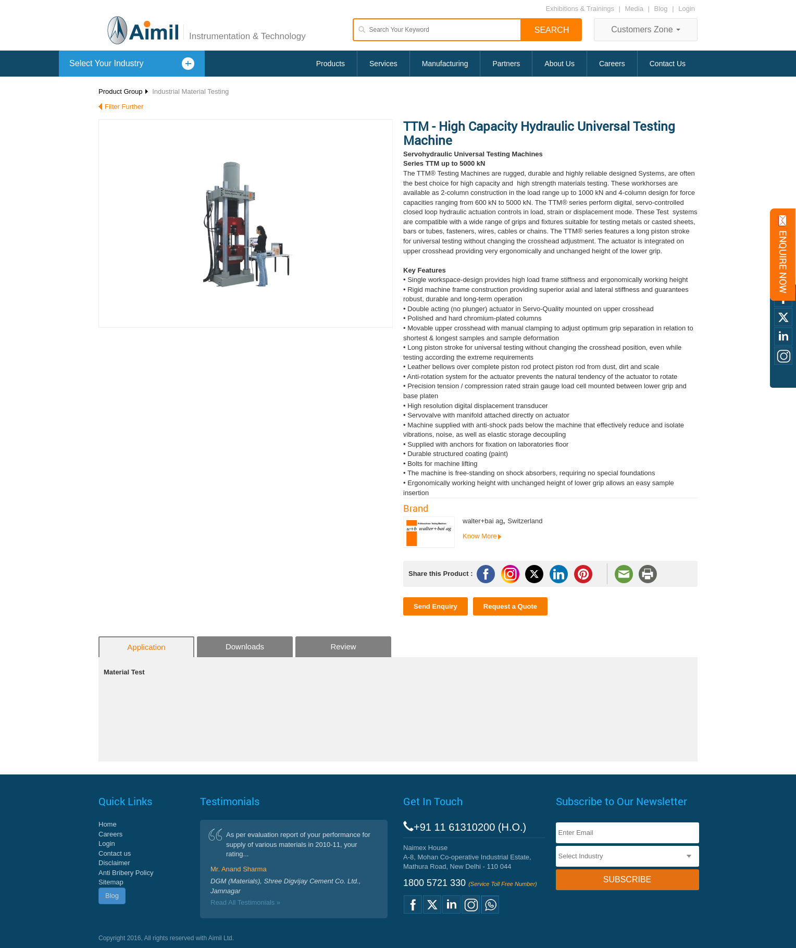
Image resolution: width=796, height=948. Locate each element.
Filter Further (124, 106)
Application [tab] (146, 647)
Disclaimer (114, 863)
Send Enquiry (435, 606)
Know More (480, 536)
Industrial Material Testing (190, 91)
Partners (506, 63)
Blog (661, 9)
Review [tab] (343, 646)
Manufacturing (445, 63)
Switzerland (524, 521)
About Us (559, 63)
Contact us (114, 853)
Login (686, 9)
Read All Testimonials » (245, 902)
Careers (612, 63)
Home (107, 824)
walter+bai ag (483, 521)
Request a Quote (510, 606)
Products (330, 63)
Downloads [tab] (245, 646)
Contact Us (668, 63)
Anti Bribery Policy (125, 873)
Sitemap (110, 882)
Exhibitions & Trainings (579, 9)
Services (383, 63)
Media (635, 9)
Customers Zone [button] (645, 29)
